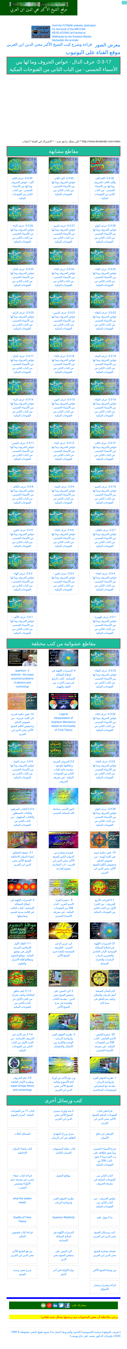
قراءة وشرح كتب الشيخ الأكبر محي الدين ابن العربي (49, 44)
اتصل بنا (56, 1332)
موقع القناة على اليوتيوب (93, 52)
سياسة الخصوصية (92, 1332)
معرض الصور (107, 45)
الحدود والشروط (71, 1332)
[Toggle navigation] (124, 2)
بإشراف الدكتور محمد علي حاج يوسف (91, 1336)
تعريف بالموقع (111, 1332)
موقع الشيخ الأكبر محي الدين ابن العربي (38, 9)
